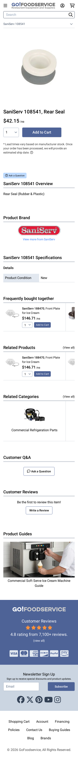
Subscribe (61, 686)
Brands (46, 738)
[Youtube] (48, 700)
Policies (14, 730)
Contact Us (34, 730)
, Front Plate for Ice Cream (41, 310)
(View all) (69, 347)
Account (42, 722)
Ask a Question (15, 175)
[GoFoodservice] (35, 5)
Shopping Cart (19, 722)
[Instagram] (57, 700)
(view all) (39, 640)
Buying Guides (59, 730)
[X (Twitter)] (30, 700)
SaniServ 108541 (14, 24)
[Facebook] (21, 700)
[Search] (35, 14)
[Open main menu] (6, 5)
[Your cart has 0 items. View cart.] (72, 6)
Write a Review (39, 510)
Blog (30, 738)
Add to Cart (41, 132)
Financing (62, 722)
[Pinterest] (39, 700)
